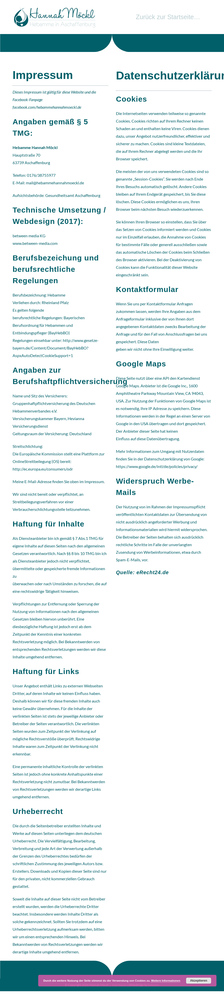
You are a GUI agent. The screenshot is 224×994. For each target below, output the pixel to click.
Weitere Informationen (165, 980)
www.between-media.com (35, 243)
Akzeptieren (198, 980)
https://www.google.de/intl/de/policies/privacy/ (157, 466)
